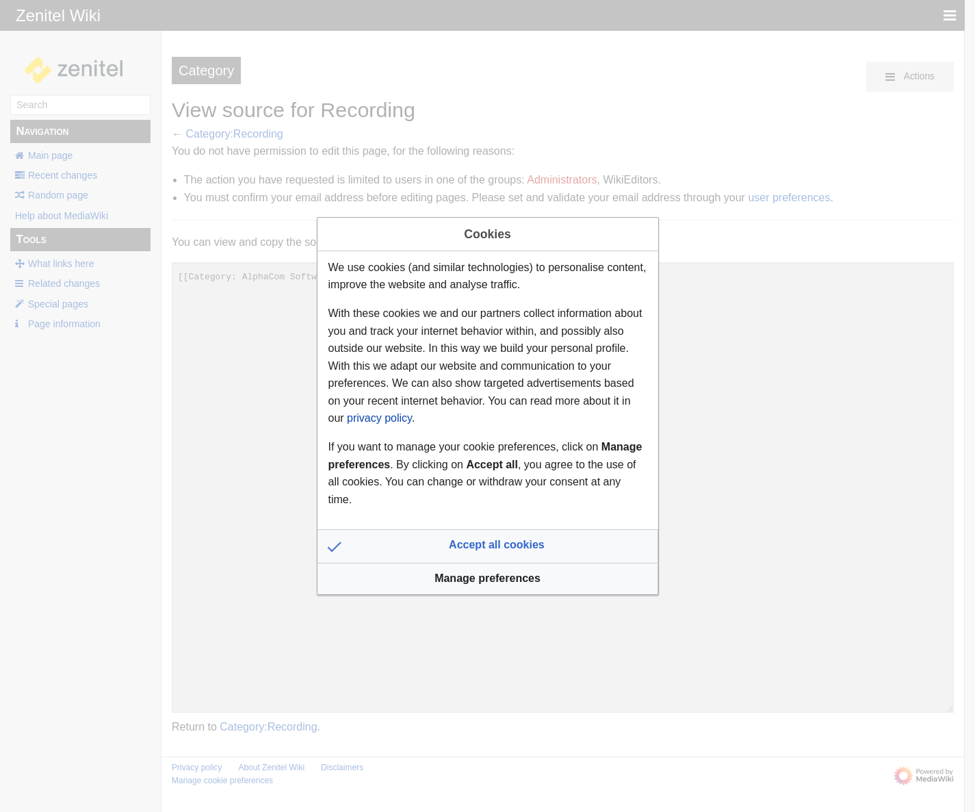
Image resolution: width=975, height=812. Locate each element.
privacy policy (379, 418)
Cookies (487, 234)
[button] (487, 546)
